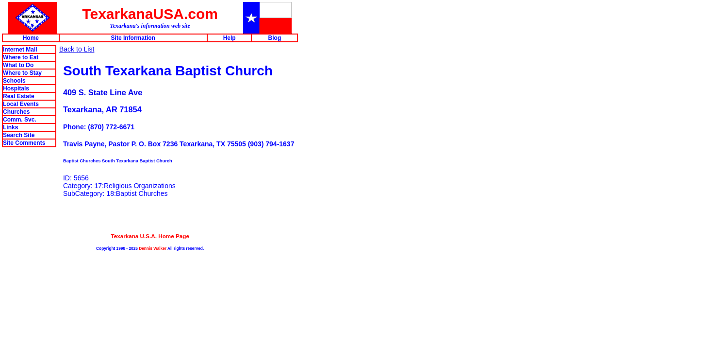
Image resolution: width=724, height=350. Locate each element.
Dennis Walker (152, 248)
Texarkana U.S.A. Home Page (150, 236)
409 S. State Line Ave (102, 92)
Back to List (76, 49)
